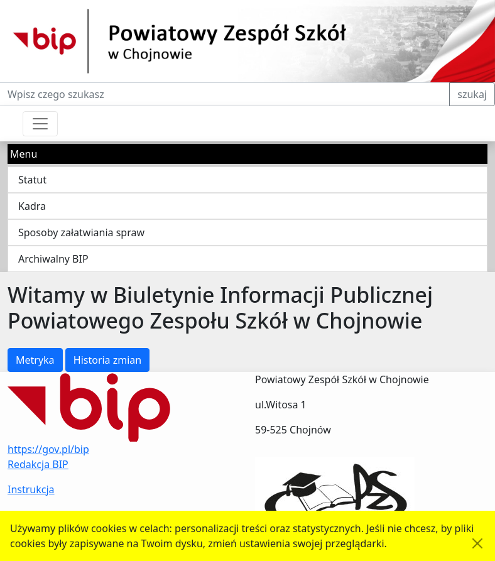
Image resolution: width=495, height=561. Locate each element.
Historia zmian (107, 360)
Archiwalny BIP (53, 259)
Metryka (35, 360)
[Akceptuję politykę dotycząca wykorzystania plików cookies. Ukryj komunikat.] (477, 543)
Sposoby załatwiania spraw (81, 232)
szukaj (472, 94)
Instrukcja (31, 489)
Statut (32, 180)
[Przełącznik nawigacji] (40, 123)
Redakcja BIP (38, 464)
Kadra (32, 206)
